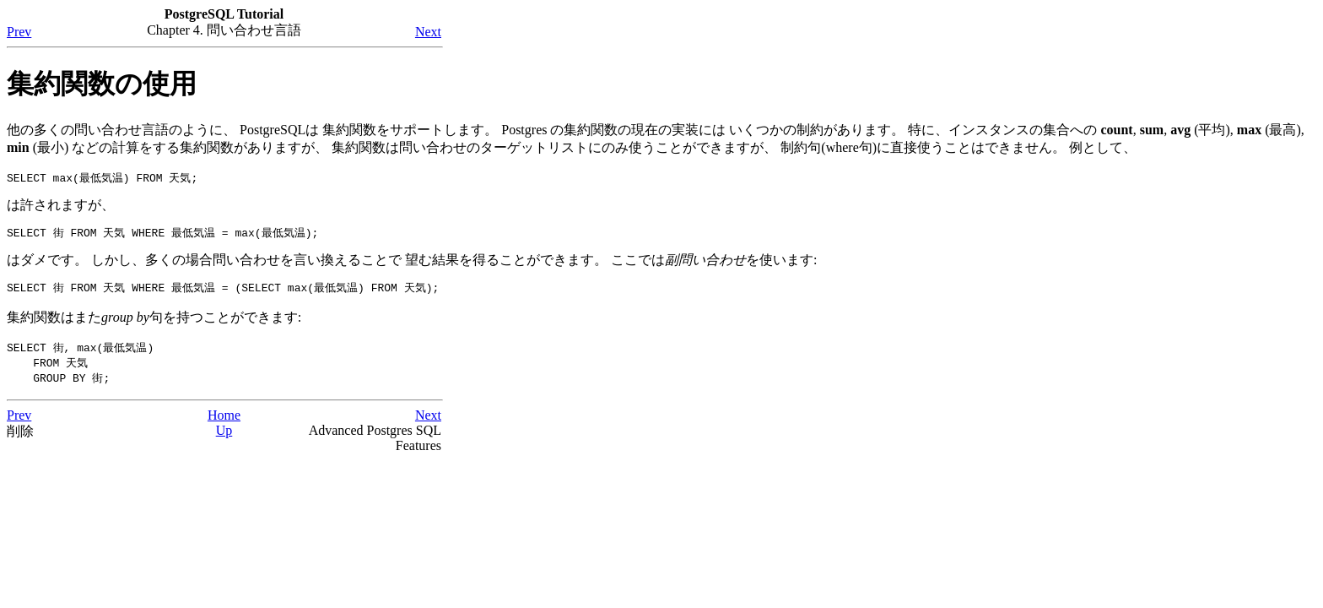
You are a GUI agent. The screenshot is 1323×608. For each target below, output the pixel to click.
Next (428, 31)
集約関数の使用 (102, 83)
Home (224, 420)
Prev (19, 31)
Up (224, 435)
